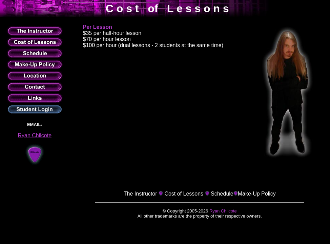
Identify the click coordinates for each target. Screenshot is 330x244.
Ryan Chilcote (34, 135)
